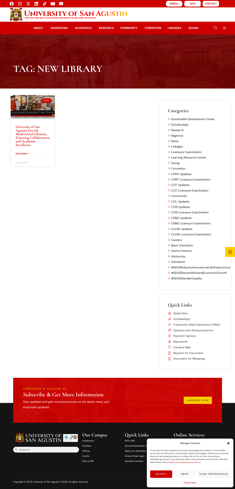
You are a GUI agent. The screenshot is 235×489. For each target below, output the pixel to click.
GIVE (193, 3)
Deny (185, 474)
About (38, 28)
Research (106, 28)
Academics (83, 28)
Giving (193, 28)
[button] (228, 443)
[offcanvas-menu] (223, 28)
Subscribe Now (198, 400)
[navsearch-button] (215, 28)
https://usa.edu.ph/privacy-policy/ (185, 462)
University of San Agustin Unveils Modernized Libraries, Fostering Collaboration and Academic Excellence (33, 136)
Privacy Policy (190, 482)
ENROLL (174, 3)
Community (128, 28)
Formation (153, 28)
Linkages (174, 28)
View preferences (213, 474)
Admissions (58, 28)
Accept (161, 474)
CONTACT (211, 3)
